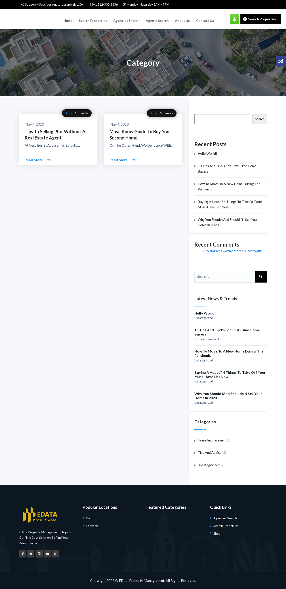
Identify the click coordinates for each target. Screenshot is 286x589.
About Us (170, 19)
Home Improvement (206, 339)
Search (260, 119)
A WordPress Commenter (221, 251)
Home (66, 19)
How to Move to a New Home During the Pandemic (229, 186)
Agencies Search (120, 19)
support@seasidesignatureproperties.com (53, 4)
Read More (37, 160)
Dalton (90, 518)
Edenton (92, 526)
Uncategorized (203, 318)
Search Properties (89, 19)
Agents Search (147, 19)
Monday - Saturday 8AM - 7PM (146, 4)
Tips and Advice (209, 452)
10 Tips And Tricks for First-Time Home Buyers (227, 168)
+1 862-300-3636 (104, 4)
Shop (217, 533)
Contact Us (190, 19)
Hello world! (207, 153)
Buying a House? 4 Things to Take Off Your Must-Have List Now (230, 204)
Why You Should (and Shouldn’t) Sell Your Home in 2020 (228, 222)
